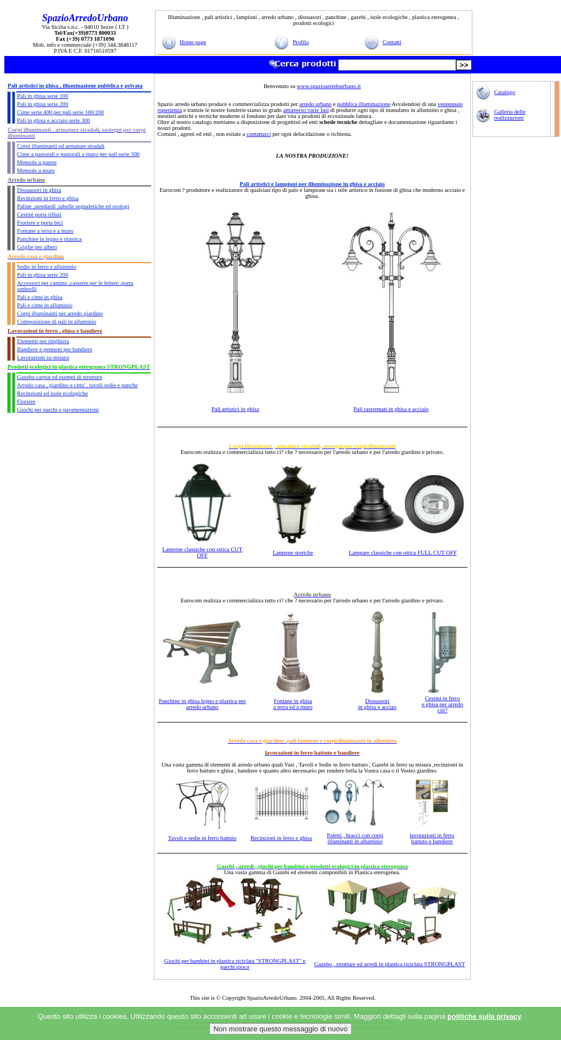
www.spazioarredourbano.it (329, 86)
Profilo (300, 42)
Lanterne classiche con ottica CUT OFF (202, 552)
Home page (193, 42)
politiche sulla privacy (484, 1016)
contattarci (258, 134)
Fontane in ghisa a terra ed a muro (293, 704)
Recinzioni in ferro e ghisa (281, 838)
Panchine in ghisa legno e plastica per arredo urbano (202, 704)
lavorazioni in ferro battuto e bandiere (432, 838)
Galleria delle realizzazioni (510, 115)
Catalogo (504, 92)
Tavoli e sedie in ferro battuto (202, 838)
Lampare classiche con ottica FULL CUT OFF (403, 553)
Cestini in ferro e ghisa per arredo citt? (442, 704)
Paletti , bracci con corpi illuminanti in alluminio (355, 838)
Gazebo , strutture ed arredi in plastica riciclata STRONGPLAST (389, 964)
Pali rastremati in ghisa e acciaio (390, 409)
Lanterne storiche (293, 553)
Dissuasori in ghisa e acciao (377, 704)
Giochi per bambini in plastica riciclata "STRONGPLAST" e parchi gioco (235, 964)
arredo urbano (316, 104)
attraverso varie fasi (306, 110)
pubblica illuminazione (363, 104)
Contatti (392, 42)
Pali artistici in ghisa (235, 409)
